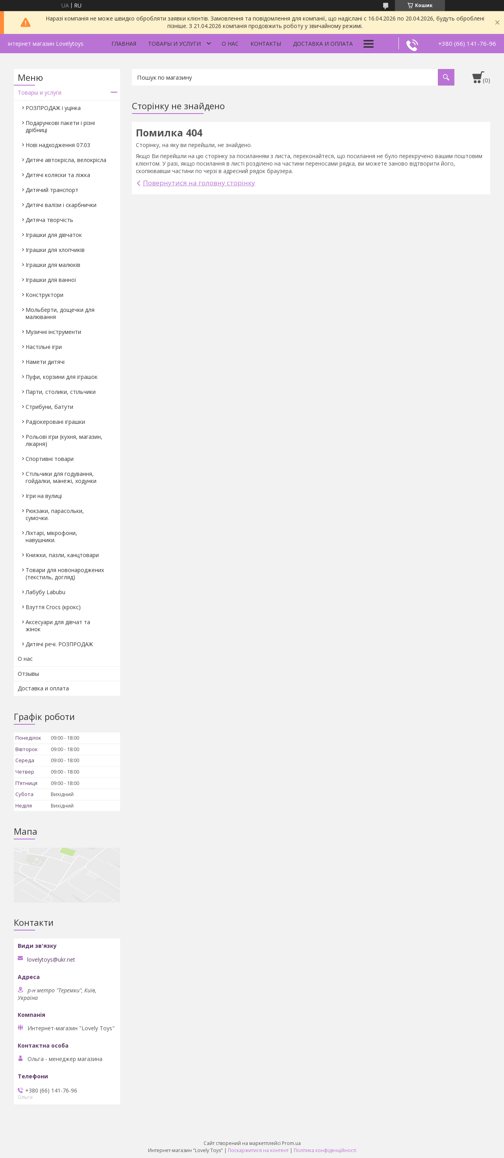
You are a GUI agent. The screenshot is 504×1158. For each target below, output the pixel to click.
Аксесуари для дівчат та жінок (58, 625)
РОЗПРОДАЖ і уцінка (53, 108)
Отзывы (28, 673)
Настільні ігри (44, 347)
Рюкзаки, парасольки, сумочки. (55, 514)
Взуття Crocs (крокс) (53, 607)
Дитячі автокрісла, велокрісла (66, 160)
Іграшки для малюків (53, 265)
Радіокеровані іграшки (55, 421)
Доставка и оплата (323, 43)
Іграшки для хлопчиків (55, 250)
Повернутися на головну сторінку (199, 182)
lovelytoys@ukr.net (51, 959)
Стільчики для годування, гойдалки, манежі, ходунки (61, 477)
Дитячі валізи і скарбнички (61, 205)
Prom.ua (291, 1143)
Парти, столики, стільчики (61, 391)
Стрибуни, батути (49, 406)
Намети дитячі (45, 361)
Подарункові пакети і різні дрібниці (60, 126)
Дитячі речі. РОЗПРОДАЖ (59, 644)
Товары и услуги (174, 43)
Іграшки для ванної (51, 279)
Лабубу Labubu (45, 592)
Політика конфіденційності (325, 1150)
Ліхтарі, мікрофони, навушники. (51, 536)
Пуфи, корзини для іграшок (62, 376)
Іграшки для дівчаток (54, 235)
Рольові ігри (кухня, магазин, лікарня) (64, 440)
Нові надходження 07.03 (58, 145)
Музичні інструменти (53, 332)
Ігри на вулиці (44, 496)
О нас (230, 43)
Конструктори (44, 294)
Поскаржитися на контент (258, 1150)
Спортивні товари (50, 458)
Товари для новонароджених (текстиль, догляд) (65, 573)
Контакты (265, 43)
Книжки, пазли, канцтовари (62, 555)
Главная (123, 43)
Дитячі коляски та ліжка (58, 175)
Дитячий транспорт (52, 190)
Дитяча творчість (49, 220)
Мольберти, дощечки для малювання (60, 313)
